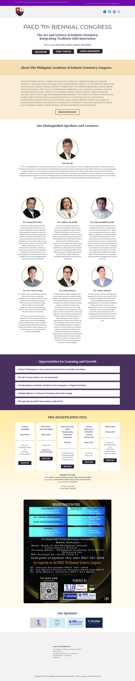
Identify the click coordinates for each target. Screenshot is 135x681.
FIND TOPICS (63, 51)
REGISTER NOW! (67, 112)
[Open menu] (119, 11)
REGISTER (41, 52)
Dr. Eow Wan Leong (32, 290)
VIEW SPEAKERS (89, 51)
